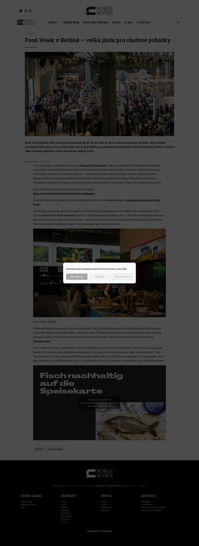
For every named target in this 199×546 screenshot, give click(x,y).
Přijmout (76, 276)
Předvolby (122, 276)
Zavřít (99, 276)
